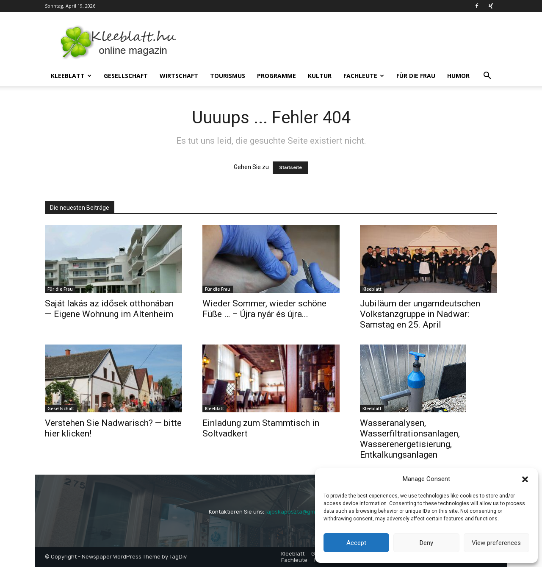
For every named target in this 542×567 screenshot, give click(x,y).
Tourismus (227, 76)
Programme (276, 76)
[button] (525, 479)
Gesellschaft (126, 76)
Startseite (290, 167)
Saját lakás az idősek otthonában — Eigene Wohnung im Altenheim (109, 308)
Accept (356, 543)
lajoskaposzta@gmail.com (299, 512)
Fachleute (363, 76)
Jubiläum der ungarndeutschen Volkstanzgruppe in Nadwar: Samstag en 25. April (420, 314)
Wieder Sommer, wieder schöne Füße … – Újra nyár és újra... (264, 308)
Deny (426, 543)
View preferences (496, 543)
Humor (458, 76)
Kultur (320, 76)
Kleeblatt (71, 76)
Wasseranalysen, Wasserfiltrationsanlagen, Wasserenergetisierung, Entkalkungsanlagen (410, 439)
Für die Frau (415, 76)
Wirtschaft (179, 76)
